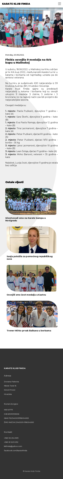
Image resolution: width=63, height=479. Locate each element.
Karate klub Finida (16, 3)
